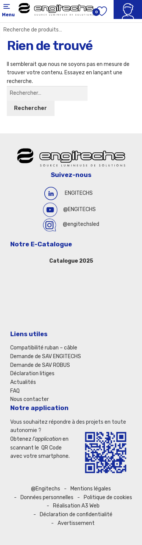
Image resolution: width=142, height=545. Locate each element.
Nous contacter (29, 399)
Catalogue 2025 (71, 261)
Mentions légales (90, 488)
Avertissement (76, 523)
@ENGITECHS (79, 209)
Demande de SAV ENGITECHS (45, 356)
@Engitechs (45, 488)
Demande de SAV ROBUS (40, 365)
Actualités (23, 382)
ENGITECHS (79, 193)
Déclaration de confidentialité (76, 514)
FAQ (15, 391)
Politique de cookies (108, 497)
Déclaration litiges (32, 373)
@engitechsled (81, 224)
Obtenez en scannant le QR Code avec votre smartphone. (40, 447)
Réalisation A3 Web (76, 506)
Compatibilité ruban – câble (43, 348)
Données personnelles (46, 497)
